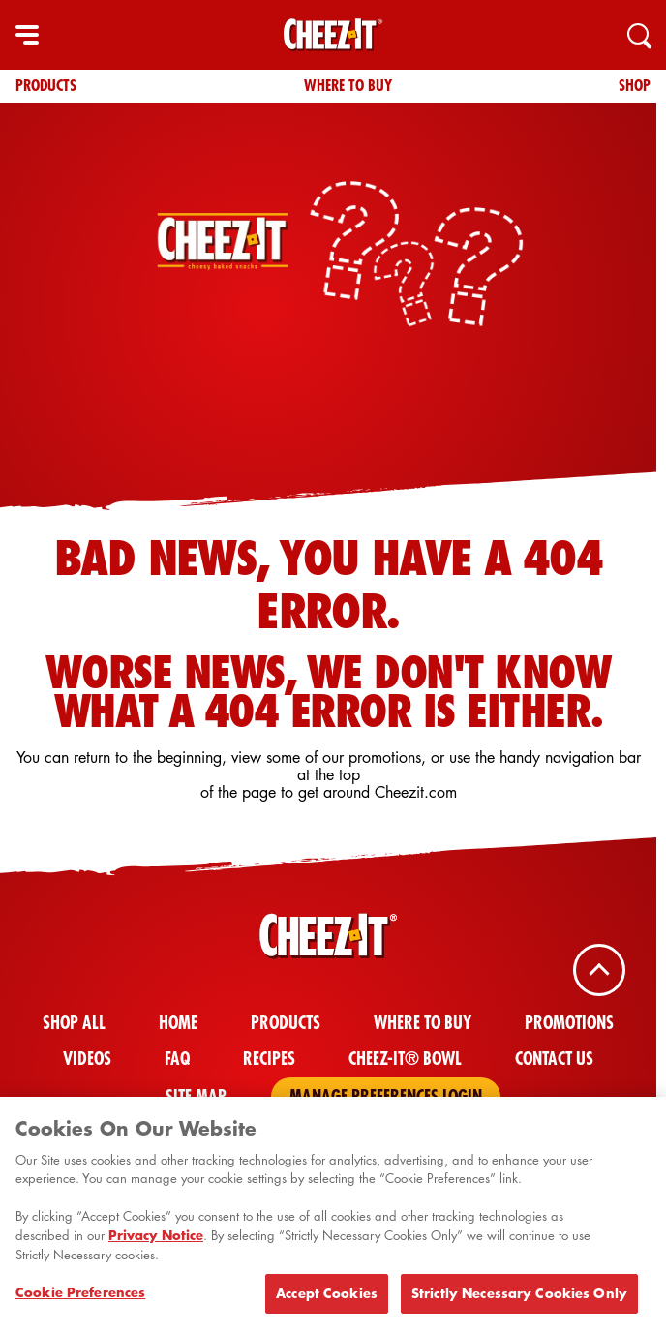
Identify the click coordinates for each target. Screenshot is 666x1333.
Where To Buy (348, 85)
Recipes (269, 1058)
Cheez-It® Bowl (405, 1058)
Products (45, 85)
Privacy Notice (155, 1240)
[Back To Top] (599, 970)
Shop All (74, 1023)
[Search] (639, 35)
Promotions (569, 1023)
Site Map (196, 1096)
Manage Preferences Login (385, 1096)
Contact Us (554, 1058)
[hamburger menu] (27, 35)
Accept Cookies (327, 1298)
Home (178, 1023)
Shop (635, 85)
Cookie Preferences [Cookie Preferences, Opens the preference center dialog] (80, 1297)
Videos (87, 1058)
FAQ (177, 1058)
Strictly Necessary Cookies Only (519, 1298)
